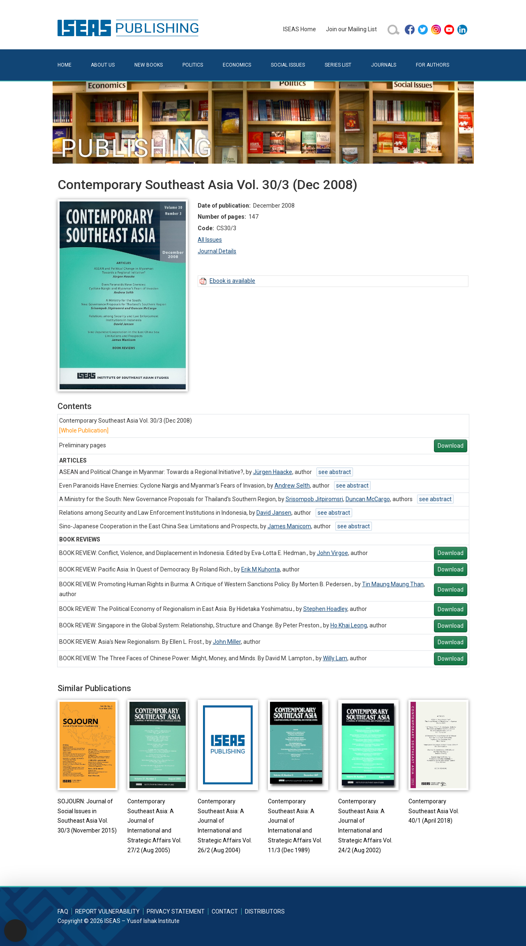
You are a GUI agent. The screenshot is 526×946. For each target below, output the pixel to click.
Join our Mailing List (351, 29)
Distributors (265, 911)
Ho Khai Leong (348, 625)
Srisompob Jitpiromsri (314, 499)
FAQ (63, 911)
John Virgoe (332, 553)
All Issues (210, 239)
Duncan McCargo (368, 499)
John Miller (227, 641)
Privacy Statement (176, 911)
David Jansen (273, 512)
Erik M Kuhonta (260, 569)
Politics (192, 65)
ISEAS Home (299, 29)
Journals (383, 65)
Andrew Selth (292, 485)
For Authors (432, 65)
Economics (237, 65)
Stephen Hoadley (325, 609)
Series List (338, 65)
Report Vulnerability (107, 911)
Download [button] (451, 445)
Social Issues (288, 65)
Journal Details (217, 251)
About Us (103, 65)
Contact (225, 911)
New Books (148, 65)
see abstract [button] (334, 472)
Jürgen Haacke (272, 472)
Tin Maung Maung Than (393, 584)
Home (65, 65)
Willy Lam (335, 658)
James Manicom (289, 526)
